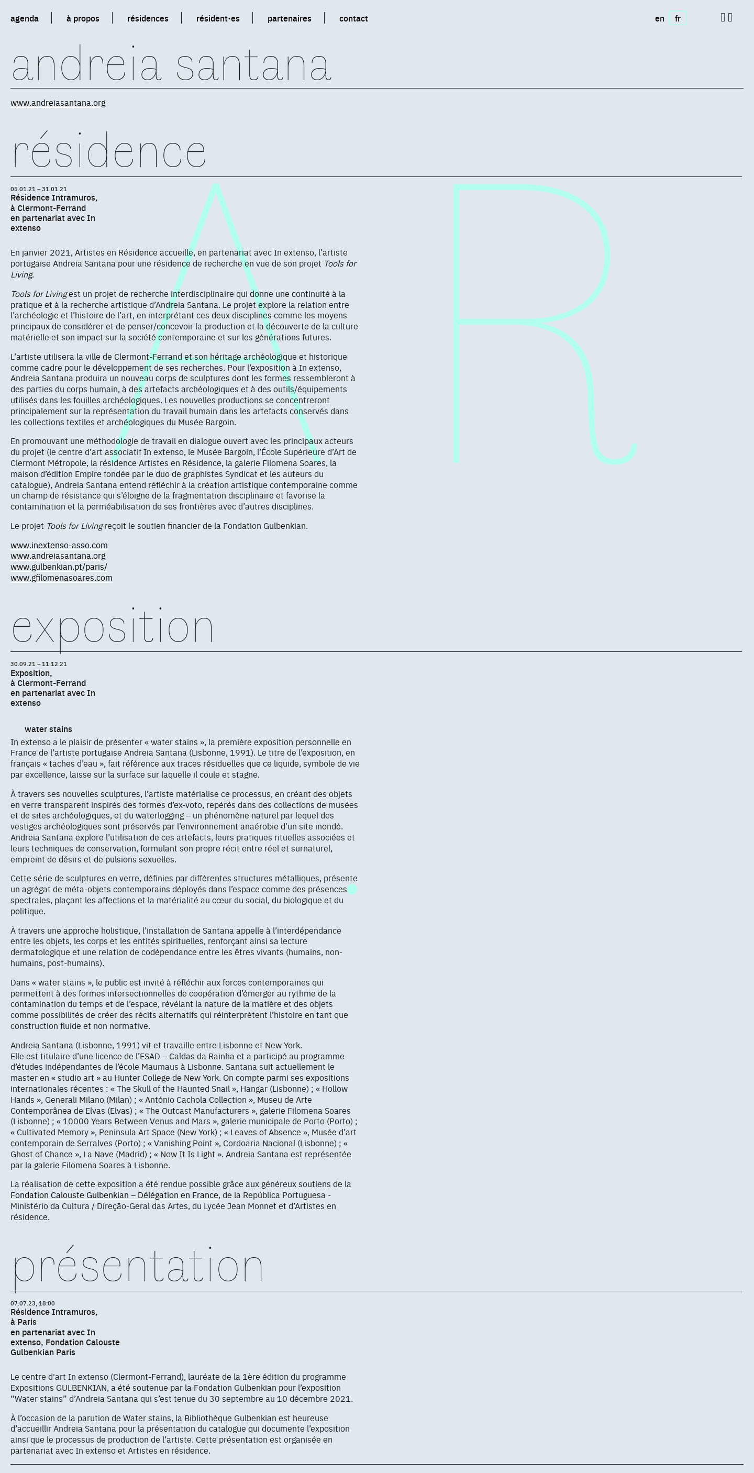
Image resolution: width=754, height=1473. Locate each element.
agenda (24, 18)
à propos (82, 18)
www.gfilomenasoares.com (61, 577)
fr (678, 18)
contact (353, 18)
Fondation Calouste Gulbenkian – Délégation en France (114, 1194)
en (659, 18)
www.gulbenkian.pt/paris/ (58, 566)
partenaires (290, 18)
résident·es (218, 18)
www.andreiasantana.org (57, 102)
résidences (148, 18)
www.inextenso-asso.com (59, 544)
